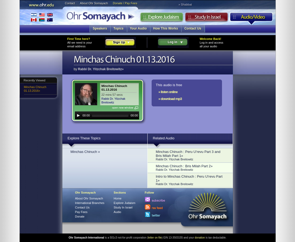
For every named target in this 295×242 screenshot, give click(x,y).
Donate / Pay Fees (125, 3)
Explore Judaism (161, 18)
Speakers (100, 28)
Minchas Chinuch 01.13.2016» (35, 88)
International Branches (41, 17)
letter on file (155, 237)
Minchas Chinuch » (85, 152)
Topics (119, 28)
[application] (107, 115)
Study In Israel (123, 207)
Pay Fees (81, 212)
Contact (70, 3)
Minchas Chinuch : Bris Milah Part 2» (191, 167)
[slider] (110, 115)
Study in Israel (206, 18)
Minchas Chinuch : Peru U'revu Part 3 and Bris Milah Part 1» (191, 155)
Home (118, 198)
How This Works (165, 28)
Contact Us (192, 28)
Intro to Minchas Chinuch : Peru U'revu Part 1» (191, 180)
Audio (251, 18)
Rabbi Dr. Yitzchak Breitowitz (114, 100)
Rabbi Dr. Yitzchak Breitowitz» (101, 69)
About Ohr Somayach (94, 3)
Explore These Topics (84, 138)
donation (200, 237)
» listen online (168, 92)
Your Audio (138, 28)
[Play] (78, 115)
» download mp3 (170, 99)
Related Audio (164, 138)
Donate (79, 216)
